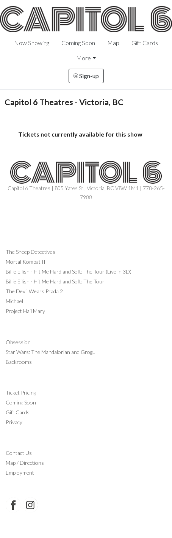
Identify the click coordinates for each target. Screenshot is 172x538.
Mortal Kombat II (25, 261)
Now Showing (31, 42)
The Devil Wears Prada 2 (34, 291)
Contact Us (19, 453)
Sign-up (86, 75)
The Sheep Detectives (30, 252)
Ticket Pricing (21, 392)
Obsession (18, 342)
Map (113, 42)
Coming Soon (78, 42)
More (83, 57)
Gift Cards (144, 42)
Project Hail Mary (25, 311)
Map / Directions (25, 462)
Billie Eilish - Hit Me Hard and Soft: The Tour (55, 281)
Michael (14, 301)
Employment (20, 472)
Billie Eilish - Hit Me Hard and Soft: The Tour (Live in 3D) (68, 271)
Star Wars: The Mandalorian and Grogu (50, 352)
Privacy (14, 422)
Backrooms (19, 362)
